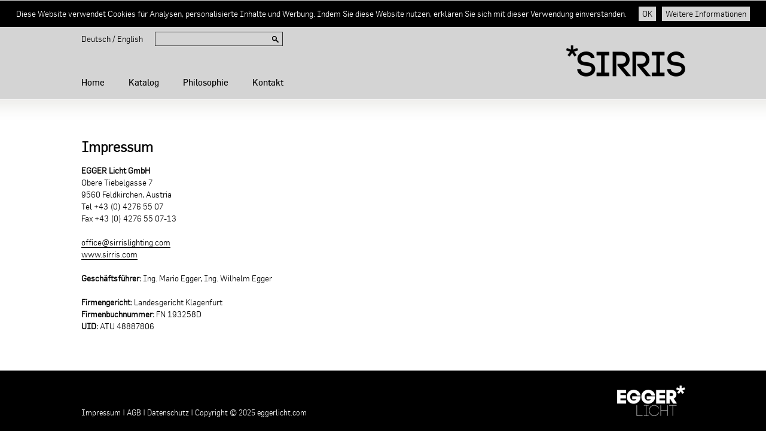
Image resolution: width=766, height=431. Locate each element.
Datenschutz (168, 412)
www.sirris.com (109, 254)
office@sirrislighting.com (125, 242)
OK (647, 14)
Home (93, 82)
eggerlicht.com (282, 412)
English (130, 39)
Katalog (144, 82)
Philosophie (205, 82)
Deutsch (96, 39)
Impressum (101, 412)
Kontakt (267, 82)
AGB (134, 412)
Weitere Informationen (706, 14)
